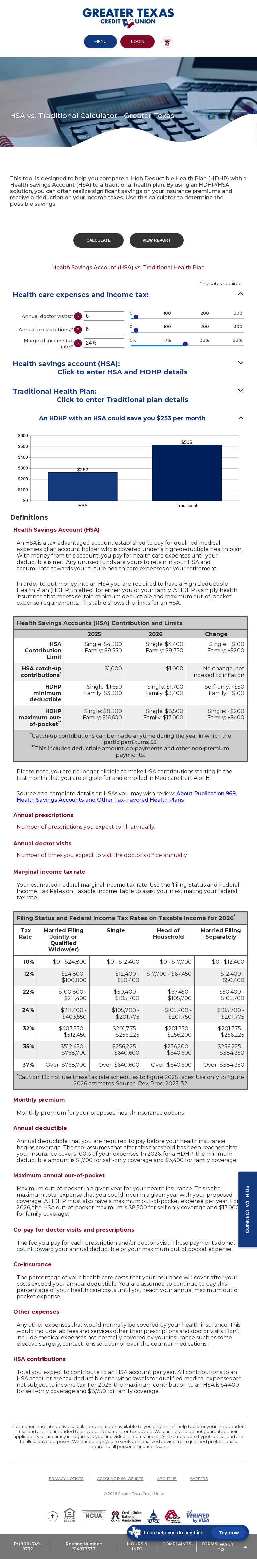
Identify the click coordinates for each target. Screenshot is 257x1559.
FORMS (209, 1544)
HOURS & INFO (137, 1547)
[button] (128, 396)
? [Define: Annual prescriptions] (78, 329)
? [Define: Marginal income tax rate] (78, 343)
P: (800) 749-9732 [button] (27, 1547)
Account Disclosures (120, 1478)
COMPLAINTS (176, 1544)
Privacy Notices (66, 1478)
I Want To (225, 1547)
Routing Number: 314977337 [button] (84, 1547)
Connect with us (247, 1209)
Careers (199, 1478)
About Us (166, 1478)
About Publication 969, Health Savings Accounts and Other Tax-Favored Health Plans (127, 796)
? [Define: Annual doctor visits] (78, 316)
